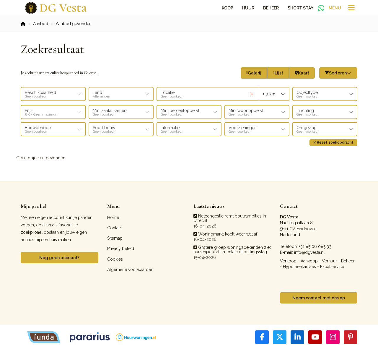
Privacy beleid (120, 248)
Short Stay (300, 8)
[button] (333, 141)
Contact (114, 227)
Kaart (302, 73)
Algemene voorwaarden (130, 268)
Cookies (115, 258)
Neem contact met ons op (318, 297)
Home (113, 216)
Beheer (271, 8)
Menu (335, 8)
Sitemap (115, 237)
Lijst (278, 73)
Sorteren (338, 73)
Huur (248, 8)
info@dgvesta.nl (309, 251)
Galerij (253, 73)
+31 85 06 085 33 (315, 245)
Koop (227, 8)
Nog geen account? (59, 256)
